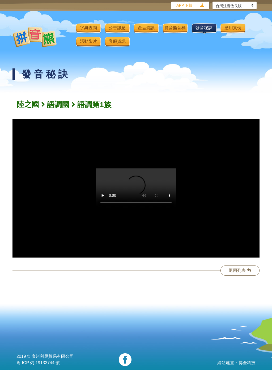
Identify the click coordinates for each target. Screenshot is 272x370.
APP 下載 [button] (184, 5)
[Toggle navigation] (68, 37)
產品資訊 (146, 27)
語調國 (58, 105)
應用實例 (232, 27)
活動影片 (88, 41)
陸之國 (28, 104)
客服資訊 (117, 41)
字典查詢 (88, 27)
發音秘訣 (204, 27)
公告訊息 (117, 27)
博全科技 (247, 362)
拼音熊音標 (175, 27)
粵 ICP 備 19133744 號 (38, 362)
